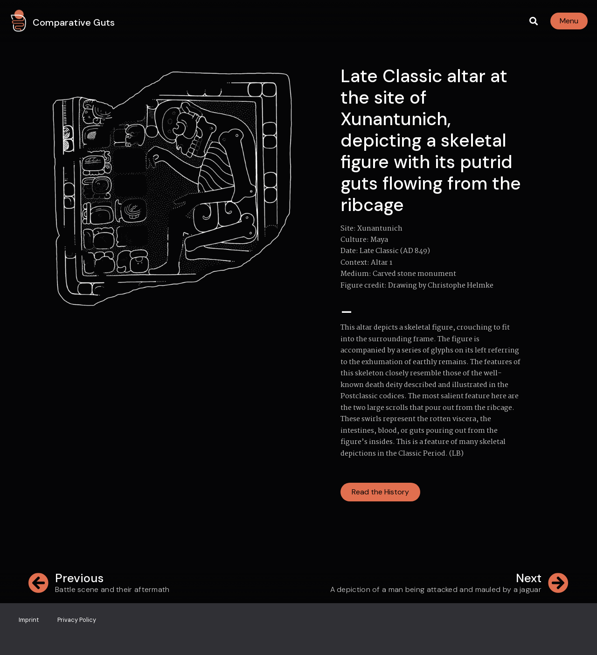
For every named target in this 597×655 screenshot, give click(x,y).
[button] (533, 21)
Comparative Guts (74, 22)
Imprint (29, 620)
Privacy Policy (76, 620)
